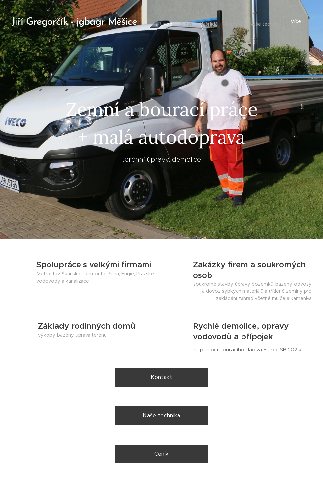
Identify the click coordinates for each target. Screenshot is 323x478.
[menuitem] (188, 21)
